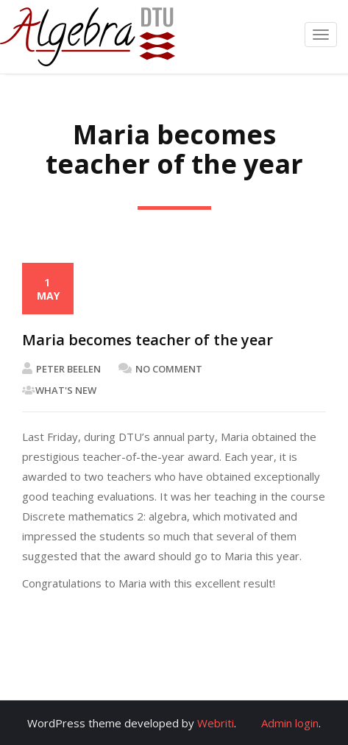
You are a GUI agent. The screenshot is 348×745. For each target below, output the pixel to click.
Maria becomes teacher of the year (147, 340)
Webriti (215, 723)
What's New (65, 390)
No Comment (160, 368)
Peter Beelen (61, 368)
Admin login (290, 723)
